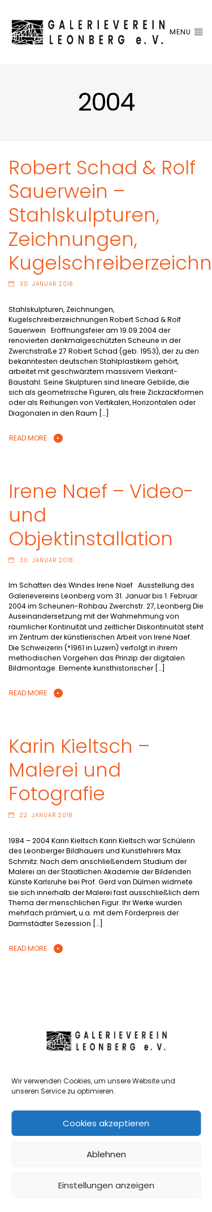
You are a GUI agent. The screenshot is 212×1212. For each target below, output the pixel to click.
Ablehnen (106, 1154)
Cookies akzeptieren (106, 1123)
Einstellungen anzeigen (106, 1185)
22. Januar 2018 (46, 815)
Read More (28, 438)
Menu (187, 32)
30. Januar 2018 (46, 284)
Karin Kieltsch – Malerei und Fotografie (79, 770)
